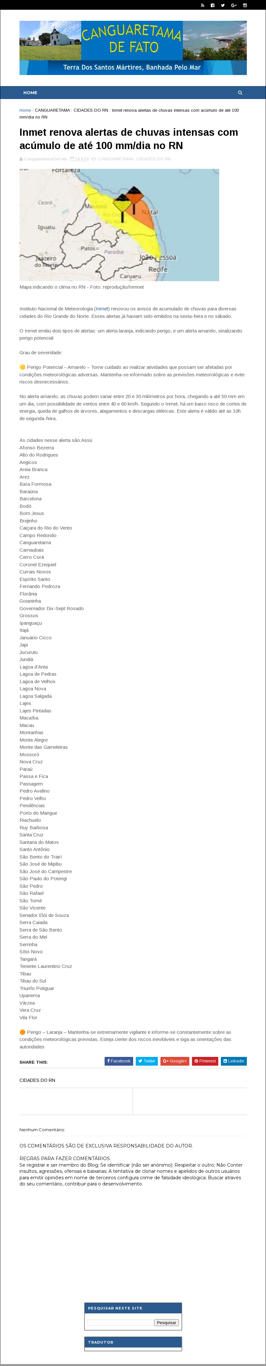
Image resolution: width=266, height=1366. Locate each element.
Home (30, 92)
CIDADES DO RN (91, 110)
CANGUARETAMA (52, 110)
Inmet (102, 308)
